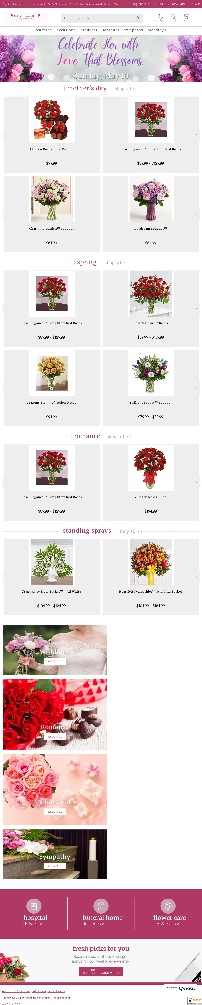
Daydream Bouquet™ (150, 228)
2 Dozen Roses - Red (151, 497)
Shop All (123, 88)
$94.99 (51, 416)
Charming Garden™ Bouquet (51, 228)
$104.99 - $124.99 (51, 605)
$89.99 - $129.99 (150, 163)
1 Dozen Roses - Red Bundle (51, 149)
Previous (5, 135)
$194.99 (151, 511)
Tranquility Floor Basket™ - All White (51, 591)
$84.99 (51, 242)
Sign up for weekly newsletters (101, 842)
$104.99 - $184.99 (151, 605)
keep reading (61, 868)
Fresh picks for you (101, 824)
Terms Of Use (124, 1001)
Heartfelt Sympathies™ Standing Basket (150, 591)
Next (196, 135)
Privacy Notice (144, 1001)
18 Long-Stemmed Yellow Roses (51, 402)
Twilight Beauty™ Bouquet (151, 402)
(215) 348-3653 (16, 4)
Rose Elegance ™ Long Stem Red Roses (150, 149)
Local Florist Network (168, 1001)
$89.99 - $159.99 (150, 337)
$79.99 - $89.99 (150, 416)
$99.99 (51, 163)
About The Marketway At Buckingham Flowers (33, 861)
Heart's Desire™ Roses (150, 323)
